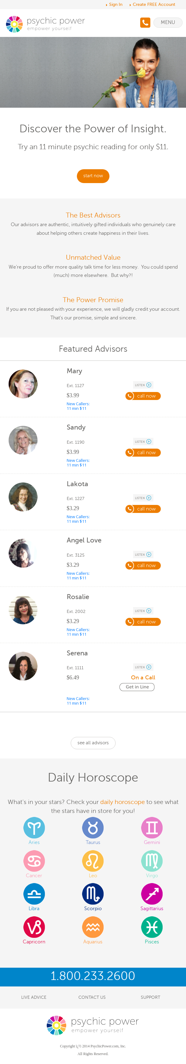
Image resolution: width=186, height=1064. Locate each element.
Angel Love (84, 540)
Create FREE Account (154, 4)
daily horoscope (122, 802)
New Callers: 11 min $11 (78, 406)
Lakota (77, 484)
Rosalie (78, 597)
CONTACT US (92, 997)
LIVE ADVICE (33, 997)
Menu (168, 22)
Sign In (115, 4)
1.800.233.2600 (93, 976)
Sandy (76, 427)
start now (93, 175)
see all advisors (93, 742)
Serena (77, 653)
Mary (74, 371)
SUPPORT (150, 997)
